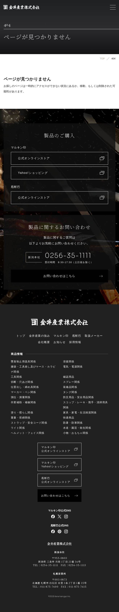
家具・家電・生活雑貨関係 (80, 412)
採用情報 (75, 342)
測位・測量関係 (20, 397)
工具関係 (16, 376)
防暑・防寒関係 (73, 422)
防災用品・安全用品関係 (78, 397)
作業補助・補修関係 (23, 402)
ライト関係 (18, 427)
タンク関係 (70, 392)
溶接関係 (68, 361)
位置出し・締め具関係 (25, 387)
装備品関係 (70, 387)
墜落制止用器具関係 (23, 361)
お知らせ (59, 342)
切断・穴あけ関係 (22, 381)
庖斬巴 (76, 335)
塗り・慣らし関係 (22, 412)
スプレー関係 (71, 381)
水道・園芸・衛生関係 (77, 427)
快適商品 (68, 417)
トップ (20, 335)
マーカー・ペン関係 (23, 392)
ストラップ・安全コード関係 (29, 422)
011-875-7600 (49, 586)
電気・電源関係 (73, 366)
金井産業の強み (39, 335)
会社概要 (44, 342)
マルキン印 (61, 335)
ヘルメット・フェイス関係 (27, 432)
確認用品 (68, 376)
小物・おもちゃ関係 (75, 432)
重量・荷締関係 (20, 417)
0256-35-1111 (68, 255)
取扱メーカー (94, 335)
